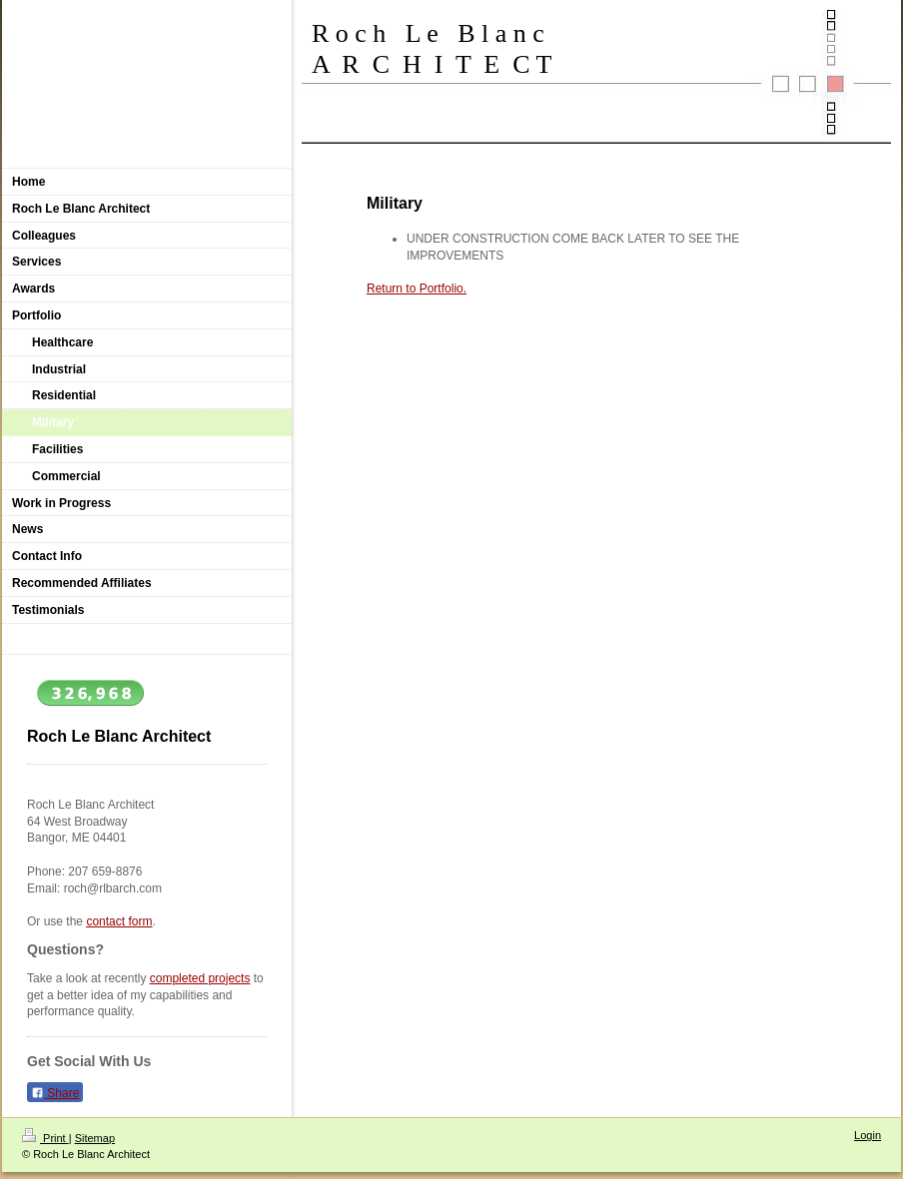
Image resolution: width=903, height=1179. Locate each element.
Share (55, 1093)
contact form (119, 921)
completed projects (200, 978)
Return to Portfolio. (416, 288)
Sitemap (95, 1138)
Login (867, 1135)
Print (45, 1138)
